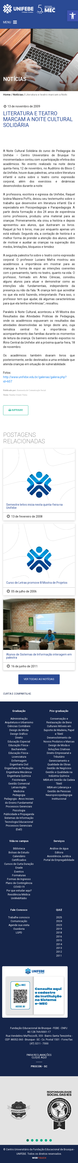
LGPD (19, 932)
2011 (59, 955)
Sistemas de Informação (18, 818)
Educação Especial (19, 741)
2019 (59, 928)
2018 (59, 932)
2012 (59, 951)
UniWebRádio (19, 898)
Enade (19, 867)
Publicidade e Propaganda (19, 814)
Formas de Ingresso (19, 879)
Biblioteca (19, 848)
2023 (59, 925)
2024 (59, 921)
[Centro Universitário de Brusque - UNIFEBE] (29, 8)
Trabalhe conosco (19, 917)
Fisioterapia (19, 779)
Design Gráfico (19, 733)
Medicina (19, 791)
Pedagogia (19, 795)
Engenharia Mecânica (19, 772)
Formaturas (19, 875)
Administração (19, 718)
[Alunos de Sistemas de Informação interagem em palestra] (39, 634)
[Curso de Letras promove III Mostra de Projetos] (39, 559)
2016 (59, 936)
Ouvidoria (19, 928)
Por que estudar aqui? (19, 890)
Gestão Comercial (19, 783)
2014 (59, 944)
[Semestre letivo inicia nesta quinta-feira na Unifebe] (39, 484)
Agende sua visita (19, 925)
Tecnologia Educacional (19, 821)
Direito (19, 737)
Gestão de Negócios (59, 768)
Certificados (19, 860)
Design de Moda (18, 730)
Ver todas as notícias (39, 679)
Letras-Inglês (18, 787)
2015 (59, 940)
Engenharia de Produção (19, 768)
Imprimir (16, 410)
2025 (59, 917)
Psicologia (19, 810)
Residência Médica (19, 894)
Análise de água (59, 848)
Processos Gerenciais (19, 806)
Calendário (19, 856)
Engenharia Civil (19, 764)
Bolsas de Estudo (19, 852)
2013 (59, 948)
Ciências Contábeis (18, 726)
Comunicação (19, 921)
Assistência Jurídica (59, 856)
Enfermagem (19, 760)
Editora (59, 852)
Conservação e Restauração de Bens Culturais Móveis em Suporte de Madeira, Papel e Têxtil (59, 726)
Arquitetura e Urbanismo (19, 722)
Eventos (19, 871)
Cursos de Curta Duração (19, 864)
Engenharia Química (19, 776)
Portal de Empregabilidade (59, 860)
